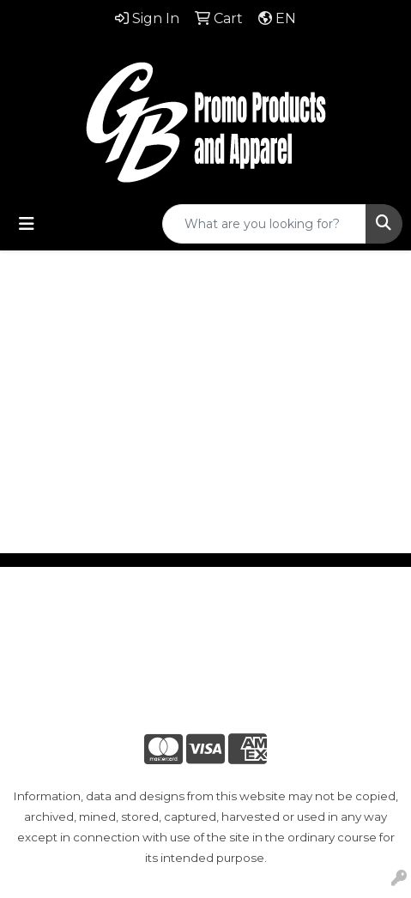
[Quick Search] (264, 224)
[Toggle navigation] (27, 224)
